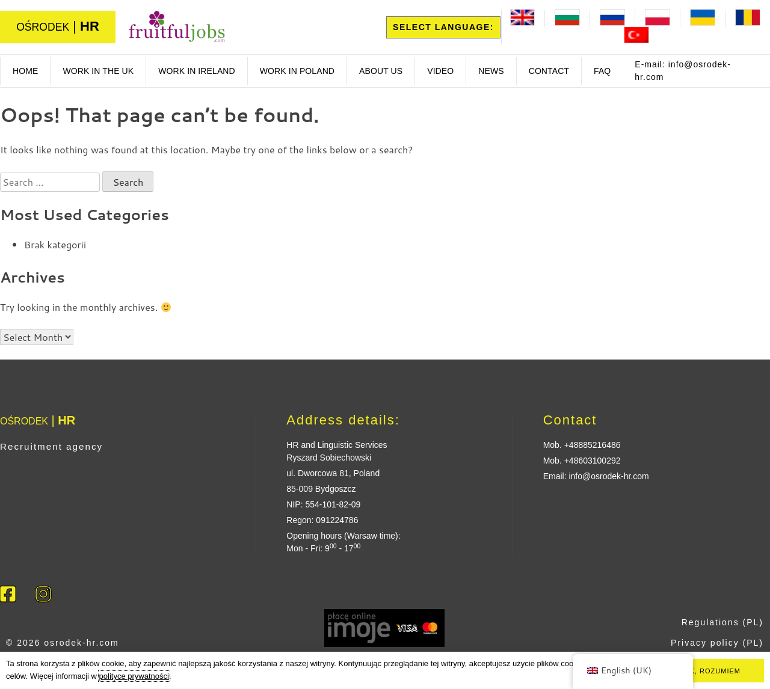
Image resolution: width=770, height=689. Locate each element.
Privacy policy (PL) (717, 643)
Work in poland (297, 71)
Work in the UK (98, 71)
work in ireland (196, 71)
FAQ (602, 71)
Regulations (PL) (722, 622)
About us (380, 71)
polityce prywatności (134, 676)
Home (25, 71)
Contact (549, 71)
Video (440, 71)
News (491, 71)
